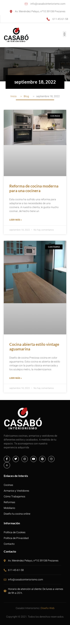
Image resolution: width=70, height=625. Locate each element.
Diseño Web (48, 608)
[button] (64, 34)
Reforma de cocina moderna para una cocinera (33, 188)
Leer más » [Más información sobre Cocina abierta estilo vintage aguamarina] (15, 378)
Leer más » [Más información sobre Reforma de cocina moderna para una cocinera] (15, 219)
